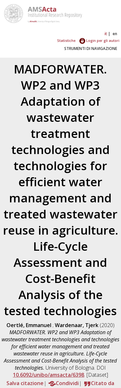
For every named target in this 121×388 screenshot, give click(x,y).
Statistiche (66, 40)
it (106, 33)
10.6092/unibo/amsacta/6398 (48, 374)
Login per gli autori (99, 40)
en (115, 33)
